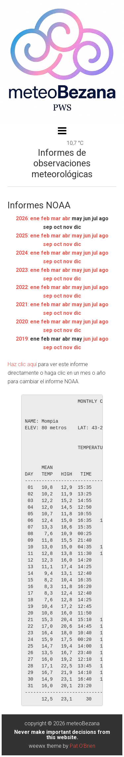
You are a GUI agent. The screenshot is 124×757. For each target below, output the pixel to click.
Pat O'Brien (82, 746)
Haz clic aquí (22, 364)
